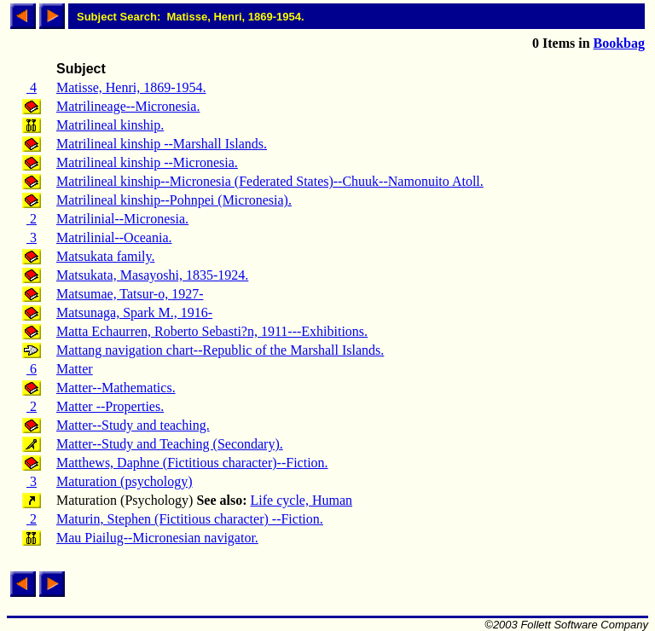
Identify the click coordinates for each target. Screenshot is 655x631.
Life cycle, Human (302, 500)
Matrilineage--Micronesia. (128, 106)
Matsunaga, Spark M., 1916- (134, 312)
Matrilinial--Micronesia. (122, 218)
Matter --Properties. (110, 406)
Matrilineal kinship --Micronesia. (147, 162)
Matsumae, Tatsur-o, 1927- (129, 294)
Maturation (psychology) (124, 481)
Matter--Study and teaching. (133, 425)
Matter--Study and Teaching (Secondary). (169, 444)
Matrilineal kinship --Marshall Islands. (161, 143)
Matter (74, 369)
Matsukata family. (105, 256)
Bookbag (619, 43)
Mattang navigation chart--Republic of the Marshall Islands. (220, 350)
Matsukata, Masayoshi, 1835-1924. (152, 275)
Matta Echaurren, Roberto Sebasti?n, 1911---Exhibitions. (212, 331)
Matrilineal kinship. (110, 125)
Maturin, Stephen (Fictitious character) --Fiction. (189, 519)
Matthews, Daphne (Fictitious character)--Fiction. (192, 462)
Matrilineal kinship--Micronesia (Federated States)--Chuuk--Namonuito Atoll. (270, 181)
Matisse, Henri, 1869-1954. (131, 87)
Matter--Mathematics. (116, 387)
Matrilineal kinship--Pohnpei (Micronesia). (174, 200)
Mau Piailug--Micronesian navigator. (157, 537)
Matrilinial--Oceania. (114, 237)
